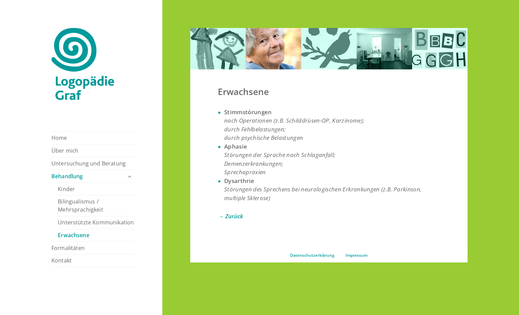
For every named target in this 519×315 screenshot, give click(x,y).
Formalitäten (68, 248)
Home (59, 137)
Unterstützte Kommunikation (96, 222)
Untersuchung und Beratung (88, 163)
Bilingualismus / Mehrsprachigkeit (80, 205)
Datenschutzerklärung (312, 255)
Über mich (64, 150)
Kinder (66, 189)
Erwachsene (73, 235)
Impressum (356, 255)
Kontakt (61, 260)
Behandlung (67, 176)
